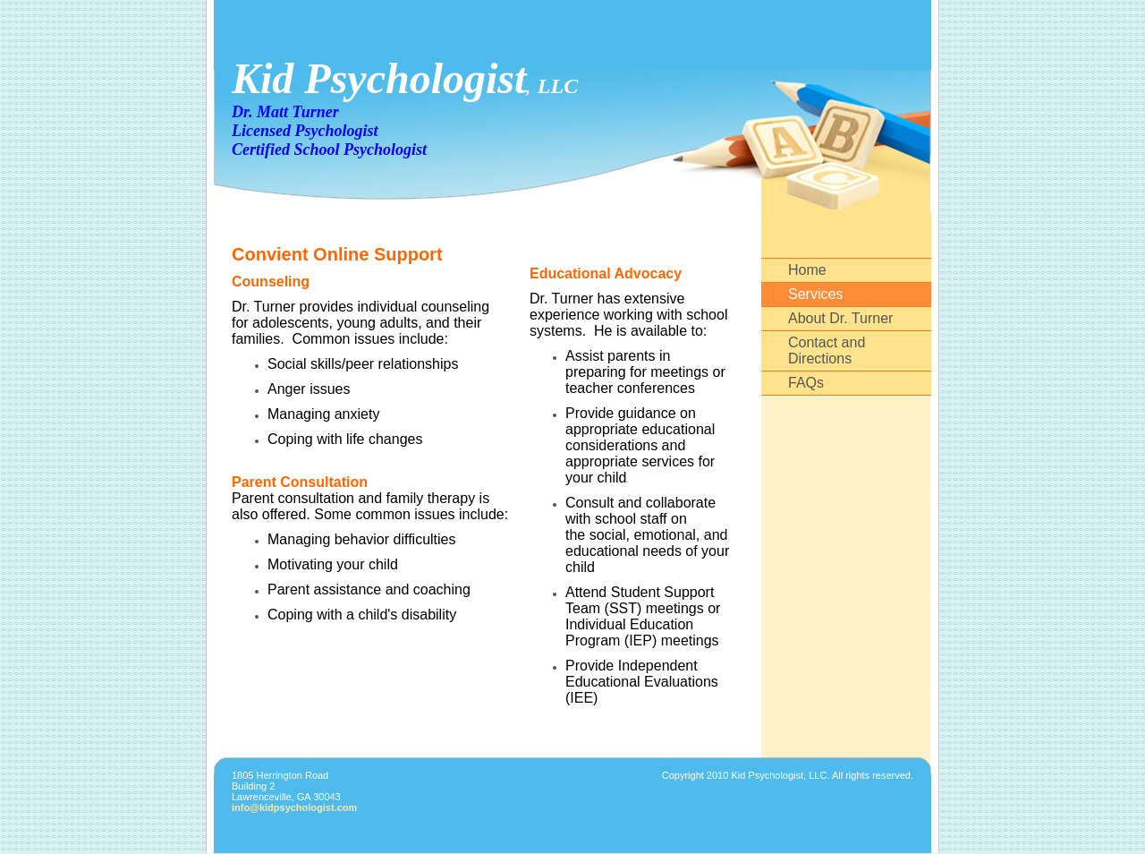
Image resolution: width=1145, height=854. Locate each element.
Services (815, 294)
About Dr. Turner (840, 318)
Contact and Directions (826, 350)
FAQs (806, 382)
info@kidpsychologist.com (294, 807)
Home (807, 270)
